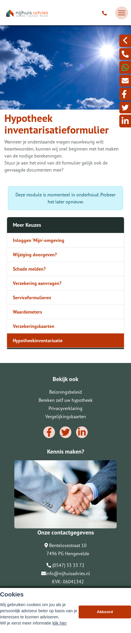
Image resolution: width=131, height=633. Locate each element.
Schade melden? (29, 269)
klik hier (59, 623)
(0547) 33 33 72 (65, 565)
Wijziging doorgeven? (35, 254)
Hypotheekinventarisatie (38, 340)
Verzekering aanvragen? (37, 283)
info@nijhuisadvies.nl (65, 573)
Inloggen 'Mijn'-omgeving (38, 240)
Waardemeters (27, 312)
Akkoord (105, 612)
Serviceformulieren (32, 297)
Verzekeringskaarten (33, 326)
